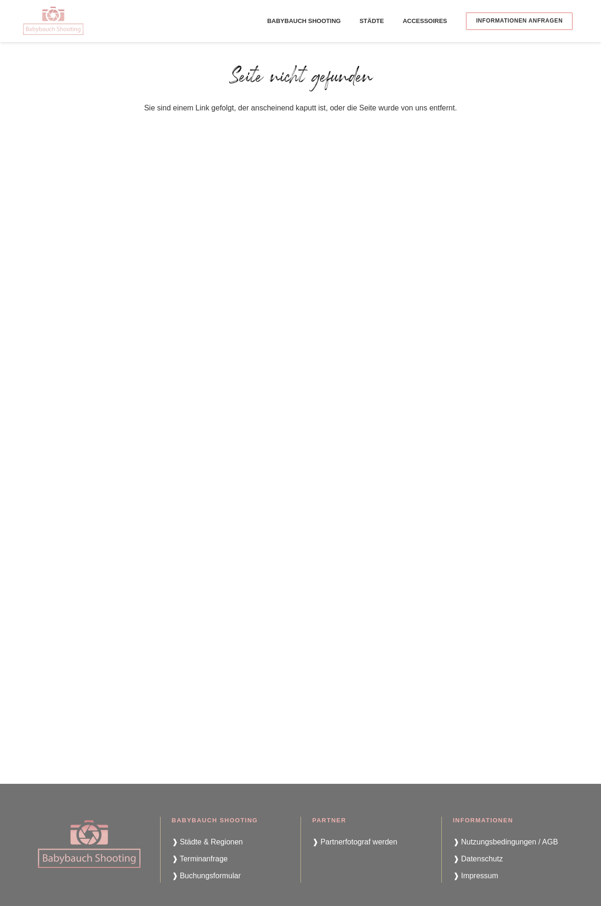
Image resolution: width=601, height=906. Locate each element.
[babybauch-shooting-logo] (53, 21)
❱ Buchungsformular (206, 876)
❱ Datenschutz (478, 859)
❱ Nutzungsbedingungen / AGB (505, 842)
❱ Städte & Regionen (207, 842)
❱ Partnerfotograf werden (354, 842)
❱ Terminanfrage (200, 859)
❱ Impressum (476, 876)
